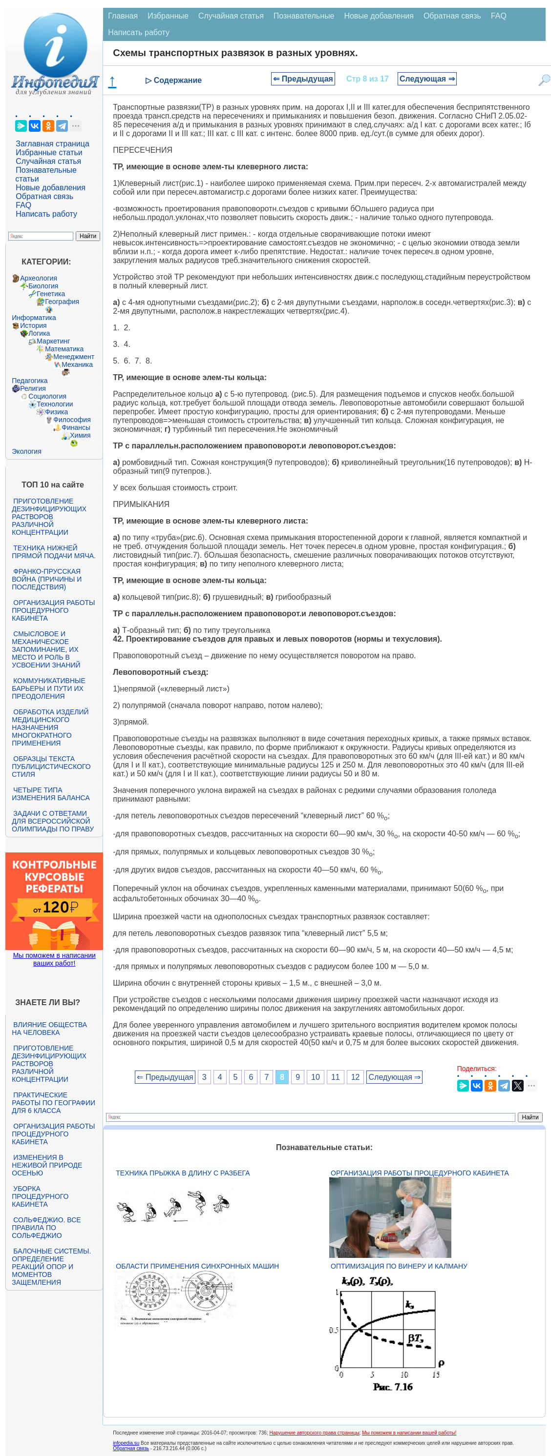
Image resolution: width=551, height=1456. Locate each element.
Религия (33, 388)
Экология (26, 451)
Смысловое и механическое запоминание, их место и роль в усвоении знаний (46, 649)
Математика (64, 349)
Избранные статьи (49, 152)
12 (355, 1077)
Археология (38, 278)
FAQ (23, 205)
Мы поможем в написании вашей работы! (409, 1433)
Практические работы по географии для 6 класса (53, 1102)
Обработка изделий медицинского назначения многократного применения (50, 727)
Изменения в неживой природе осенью (47, 1165)
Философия (71, 420)
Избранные (168, 16)
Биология (43, 286)
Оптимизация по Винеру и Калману (399, 1266)
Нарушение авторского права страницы (314, 1433)
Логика (39, 333)
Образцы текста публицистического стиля (51, 766)
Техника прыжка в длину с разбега (183, 1173)
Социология (47, 396)
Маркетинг (53, 341)
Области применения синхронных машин (197, 1266)
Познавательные (304, 16)
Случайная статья (48, 161)
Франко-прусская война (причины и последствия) (47, 579)
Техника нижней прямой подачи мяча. (54, 552)
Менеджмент (73, 357)
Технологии (55, 404)
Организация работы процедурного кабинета (53, 610)
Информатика (34, 318)
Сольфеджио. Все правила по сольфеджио (46, 1227)
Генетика (51, 294)
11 (335, 1077)
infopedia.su (126, 1443)
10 (315, 1077)
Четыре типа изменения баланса (50, 794)
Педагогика (29, 380)
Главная (123, 16)
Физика (56, 412)
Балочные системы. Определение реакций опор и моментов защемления (51, 1266)
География (62, 301)
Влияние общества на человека (49, 1028)
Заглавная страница (52, 144)
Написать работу (46, 214)
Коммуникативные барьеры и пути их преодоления (48, 688)
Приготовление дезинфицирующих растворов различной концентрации (49, 516)
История (33, 325)
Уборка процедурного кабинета (40, 1196)
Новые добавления (50, 187)
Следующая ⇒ (427, 79)
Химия (80, 435)
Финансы (76, 427)
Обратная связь (44, 196)
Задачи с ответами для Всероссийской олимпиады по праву (53, 821)
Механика (77, 364)
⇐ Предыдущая (303, 79)
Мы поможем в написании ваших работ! (54, 959)
